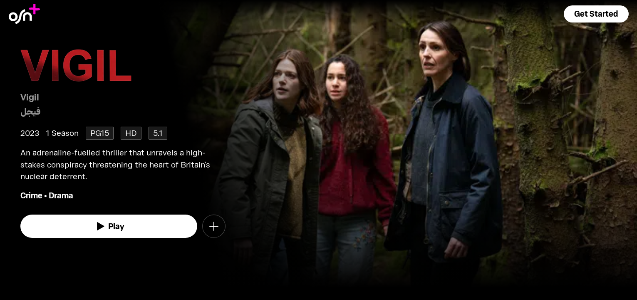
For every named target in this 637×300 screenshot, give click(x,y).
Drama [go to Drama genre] (61, 195)
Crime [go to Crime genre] (31, 195)
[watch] (109, 226)
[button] (596, 13)
